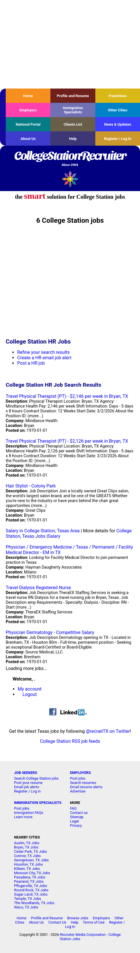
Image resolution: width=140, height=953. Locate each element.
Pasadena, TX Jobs (29, 877)
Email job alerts (26, 787)
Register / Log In (117, 139)
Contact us (79, 812)
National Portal (28, 124)
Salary (54, 536)
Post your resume (28, 783)
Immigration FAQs (28, 812)
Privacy (76, 825)
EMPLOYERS (80, 773)
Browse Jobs (77, 918)
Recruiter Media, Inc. (70, 179)
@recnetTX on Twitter (108, 731)
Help (73, 139)
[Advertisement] (70, 44)
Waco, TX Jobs (26, 907)
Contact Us (57, 922)
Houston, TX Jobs (28, 864)
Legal (74, 821)
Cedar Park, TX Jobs (30, 851)
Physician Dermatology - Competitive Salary (50, 632)
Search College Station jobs (36, 778)
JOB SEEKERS (25, 773)
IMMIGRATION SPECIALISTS (38, 802)
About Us (28, 139)
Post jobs (77, 778)
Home (28, 96)
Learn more (23, 817)
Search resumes (83, 783)
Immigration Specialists (73, 110)
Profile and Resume (73, 96)
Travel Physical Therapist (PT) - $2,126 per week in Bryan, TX (67, 441)
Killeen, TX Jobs (27, 868)
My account (30, 689)
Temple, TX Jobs (27, 898)
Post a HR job (31, 363)
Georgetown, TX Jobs (31, 860)
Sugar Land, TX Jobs (31, 894)
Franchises (118, 96)
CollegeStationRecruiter (70, 159)
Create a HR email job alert (44, 357)
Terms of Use (93, 922)
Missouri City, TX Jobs (32, 873)
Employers (28, 110)
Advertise (78, 791)
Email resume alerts (86, 787)
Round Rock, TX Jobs (31, 890)
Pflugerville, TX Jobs (30, 886)
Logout (30, 694)
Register (20, 791)
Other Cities (117, 110)
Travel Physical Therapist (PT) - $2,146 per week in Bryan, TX (67, 396)
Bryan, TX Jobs (26, 847)
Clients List (73, 124)
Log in (36, 791)
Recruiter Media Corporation (83, 934)
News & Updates (117, 124)
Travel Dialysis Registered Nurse (38, 587)
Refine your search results (43, 352)
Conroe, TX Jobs (27, 856)
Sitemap (77, 817)
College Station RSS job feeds (70, 741)
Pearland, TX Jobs (29, 881)
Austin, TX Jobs (27, 843)
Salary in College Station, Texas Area (43, 530)
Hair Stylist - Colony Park (31, 486)
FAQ (73, 808)
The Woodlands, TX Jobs (34, 903)
